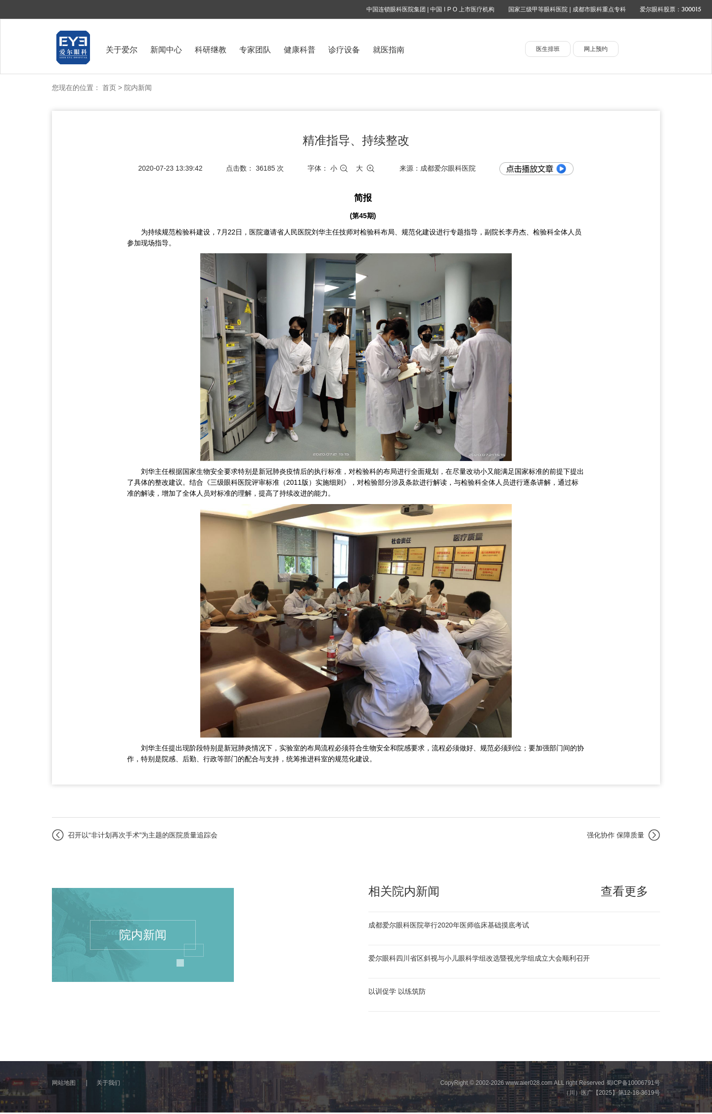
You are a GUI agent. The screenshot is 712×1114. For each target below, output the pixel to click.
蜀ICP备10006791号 (633, 1084)
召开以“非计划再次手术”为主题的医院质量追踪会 (143, 835)
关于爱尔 (121, 50)
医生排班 (548, 49)
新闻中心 (166, 50)
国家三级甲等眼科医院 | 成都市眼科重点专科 (567, 9)
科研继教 (210, 50)
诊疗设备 (344, 50)
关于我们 (108, 1084)
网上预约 (596, 49)
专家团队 (255, 50)
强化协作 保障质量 (615, 835)
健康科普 (299, 50)
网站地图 (64, 1084)
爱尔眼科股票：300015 (670, 9)
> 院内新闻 (135, 88)
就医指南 (388, 50)
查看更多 (624, 891)
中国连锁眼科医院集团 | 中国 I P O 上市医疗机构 (430, 9)
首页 (109, 88)
